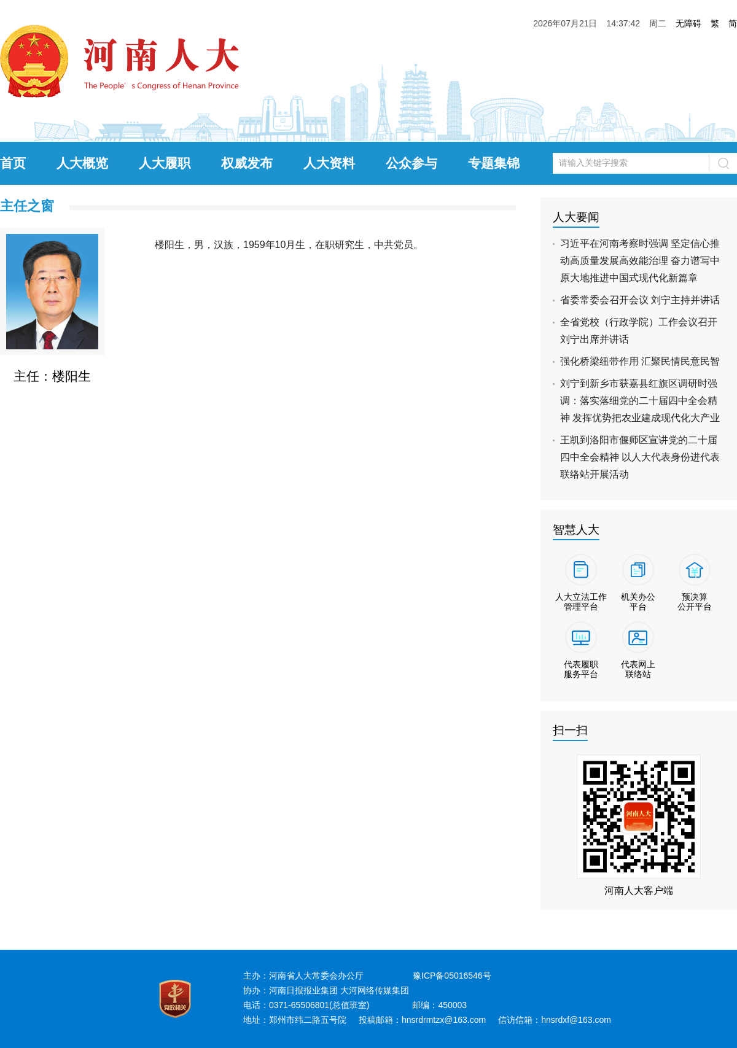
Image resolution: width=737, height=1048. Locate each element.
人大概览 (82, 163)
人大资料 (329, 163)
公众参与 (411, 163)
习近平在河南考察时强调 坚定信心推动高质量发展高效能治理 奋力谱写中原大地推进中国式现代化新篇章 (640, 260)
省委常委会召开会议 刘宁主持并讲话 (640, 300)
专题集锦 (494, 163)
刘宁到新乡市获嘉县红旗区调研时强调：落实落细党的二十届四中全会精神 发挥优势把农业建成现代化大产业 (640, 400)
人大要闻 (576, 217)
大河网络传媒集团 (374, 990)
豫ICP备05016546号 (452, 975)
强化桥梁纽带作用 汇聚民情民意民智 (640, 361)
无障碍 (688, 23)
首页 (13, 163)
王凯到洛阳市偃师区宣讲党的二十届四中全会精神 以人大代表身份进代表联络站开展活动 (640, 457)
